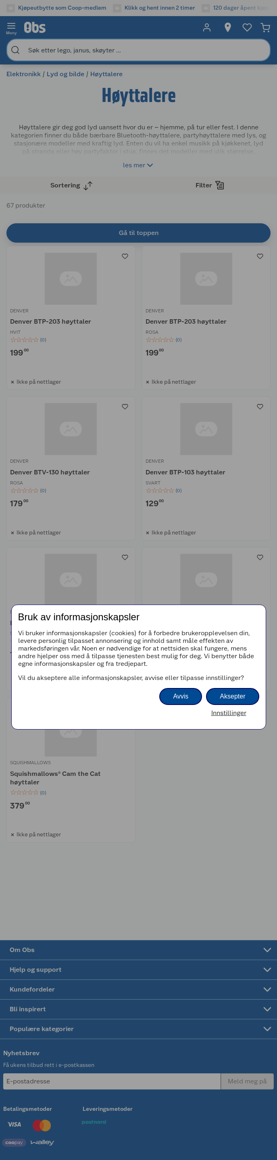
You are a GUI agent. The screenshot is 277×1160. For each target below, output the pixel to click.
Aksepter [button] (232, 696)
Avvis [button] (180, 696)
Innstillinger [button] (228, 713)
